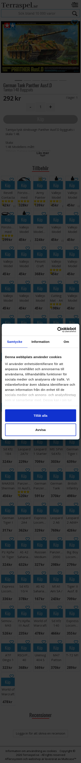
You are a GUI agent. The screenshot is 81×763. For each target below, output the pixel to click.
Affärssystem (13, 759)
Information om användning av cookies (31, 751)
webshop (35, 759)
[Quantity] (40, 107)
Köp (40, 119)
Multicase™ (69, 759)
